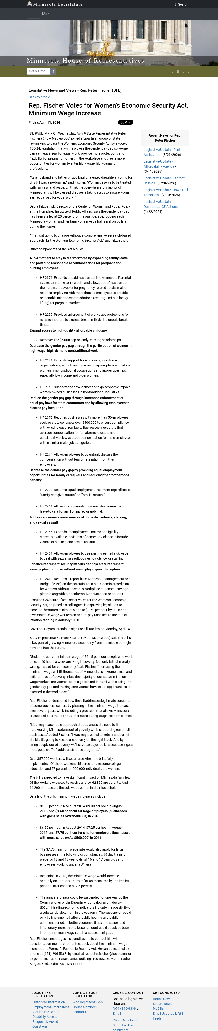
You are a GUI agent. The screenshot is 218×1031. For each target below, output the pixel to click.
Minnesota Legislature (55, 3)
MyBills (158, 1008)
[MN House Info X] (172, 71)
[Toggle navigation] (33, 14)
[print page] (188, 71)
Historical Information (48, 1002)
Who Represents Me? (88, 1002)
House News (162, 999)
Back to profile (39, 97)
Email (117, 1013)
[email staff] (183, 71)
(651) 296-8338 (124, 1008)
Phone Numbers (125, 1020)
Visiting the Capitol (46, 1012)
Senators (79, 1012)
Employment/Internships (50, 1007)
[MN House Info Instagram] (178, 71)
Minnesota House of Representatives (86, 60)
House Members (85, 1007)
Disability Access (44, 1017)
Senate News (162, 1004)
